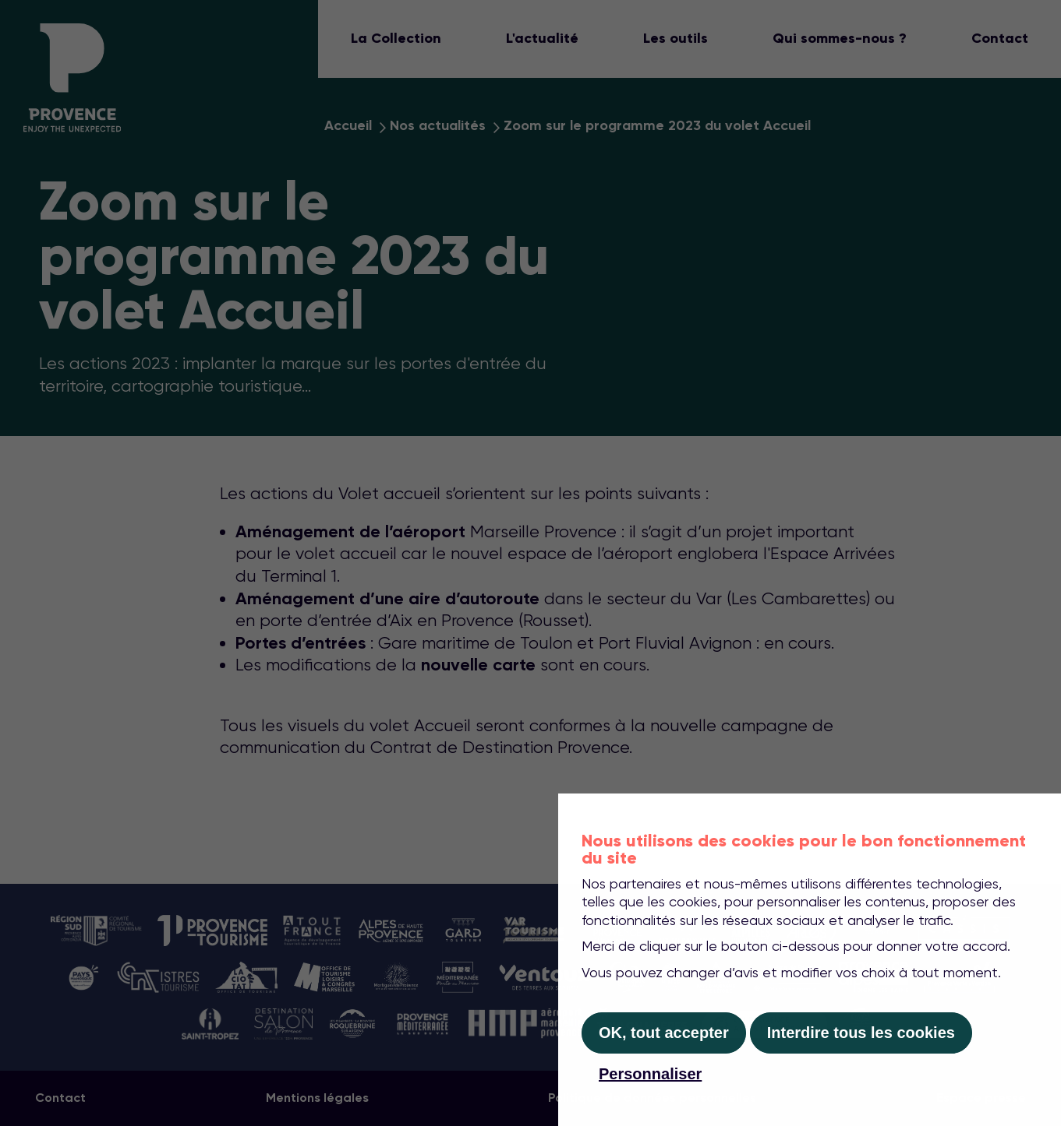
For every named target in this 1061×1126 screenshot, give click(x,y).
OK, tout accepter (664, 1032)
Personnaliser (650, 1073)
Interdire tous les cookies (861, 1032)
